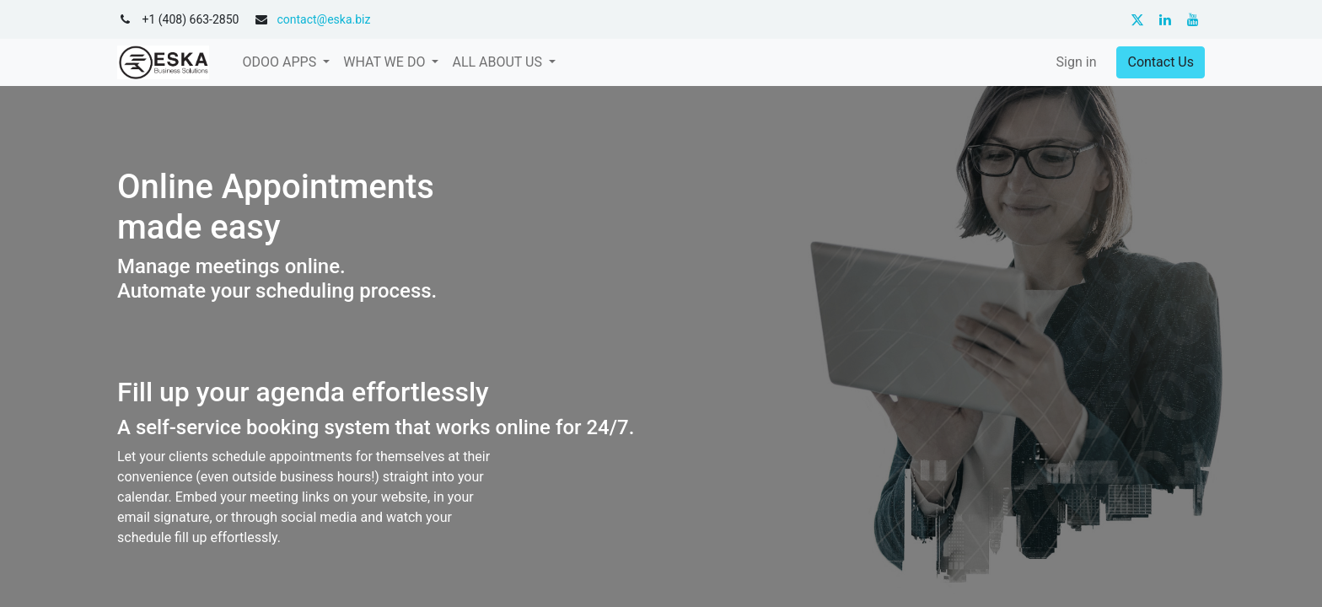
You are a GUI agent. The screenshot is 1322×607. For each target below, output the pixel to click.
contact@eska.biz (323, 19)
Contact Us (1160, 62)
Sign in (1076, 62)
